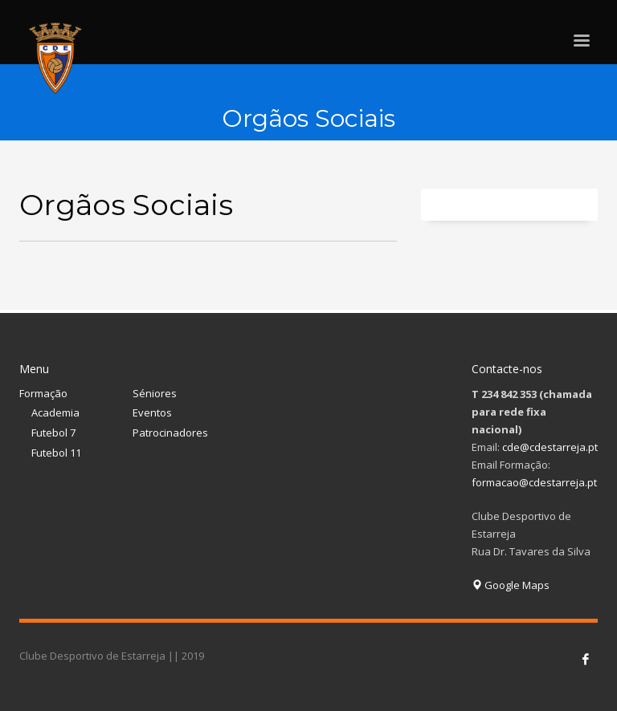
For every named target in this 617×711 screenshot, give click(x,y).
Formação (43, 393)
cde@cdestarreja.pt (550, 447)
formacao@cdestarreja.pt (534, 482)
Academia (55, 412)
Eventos (152, 412)
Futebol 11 (56, 452)
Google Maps (511, 585)
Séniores (155, 393)
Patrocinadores (170, 432)
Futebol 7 (53, 432)
